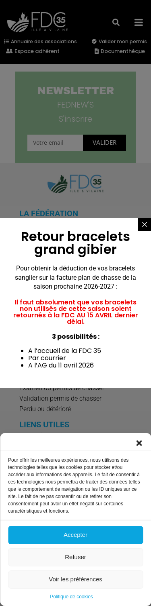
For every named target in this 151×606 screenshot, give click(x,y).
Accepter (75, 534)
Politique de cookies (71, 597)
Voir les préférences (75, 579)
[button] (139, 443)
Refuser (75, 556)
